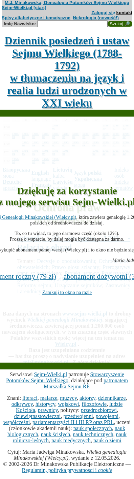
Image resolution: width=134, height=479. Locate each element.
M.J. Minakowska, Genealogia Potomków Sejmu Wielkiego (67, 2)
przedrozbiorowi (99, 410)
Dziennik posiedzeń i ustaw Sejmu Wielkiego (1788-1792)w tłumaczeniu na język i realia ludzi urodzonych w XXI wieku (67, 71)
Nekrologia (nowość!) (96, 17)
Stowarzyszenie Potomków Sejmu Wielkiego (65, 377)
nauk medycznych (71, 440)
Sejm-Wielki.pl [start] (24, 7)
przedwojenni (78, 416)
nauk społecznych (92, 428)
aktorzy (87, 398)
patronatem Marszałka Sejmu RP (86, 383)
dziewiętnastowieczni (37, 416)
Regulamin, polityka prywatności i (67, 470)
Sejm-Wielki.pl (50, 374)
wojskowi (68, 404)
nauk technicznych (93, 434)
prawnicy (48, 410)
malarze (49, 398)
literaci (29, 398)
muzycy (68, 398)
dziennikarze (112, 398)
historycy (45, 404)
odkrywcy (22, 404)
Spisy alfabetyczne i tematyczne (36, 17)
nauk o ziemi (107, 440)
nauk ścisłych (55, 434)
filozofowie (94, 404)
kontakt (124, 12)
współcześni (16, 422)
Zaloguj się (103, 12)
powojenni (107, 416)
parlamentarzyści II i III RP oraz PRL (73, 422)
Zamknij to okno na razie (67, 292)
